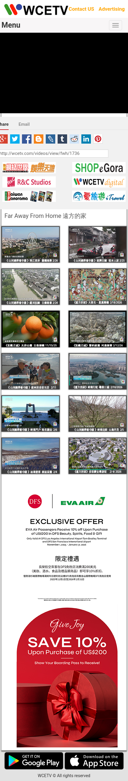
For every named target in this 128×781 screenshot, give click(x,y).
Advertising (112, 9)
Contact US (81, 9)
